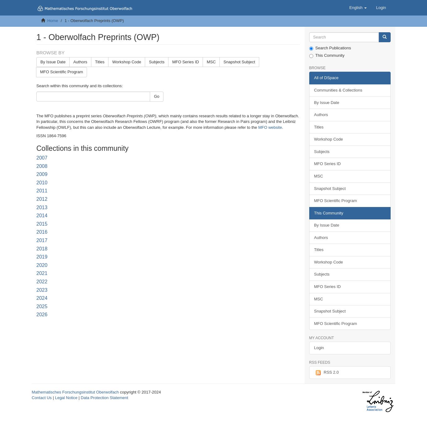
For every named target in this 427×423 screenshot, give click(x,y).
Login (319, 347)
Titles (100, 62)
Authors (80, 62)
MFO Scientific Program (61, 72)
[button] (358, 8)
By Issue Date (53, 62)
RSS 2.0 (326, 373)
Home (52, 20)
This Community (327, 55)
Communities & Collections (338, 90)
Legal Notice (66, 397)
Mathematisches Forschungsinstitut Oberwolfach (75, 392)
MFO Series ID (185, 62)
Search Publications (330, 48)
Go (156, 96)
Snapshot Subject (239, 62)
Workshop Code (126, 62)
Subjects (156, 62)
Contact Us (42, 397)
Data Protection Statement (104, 397)
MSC (211, 62)
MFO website (270, 127)
